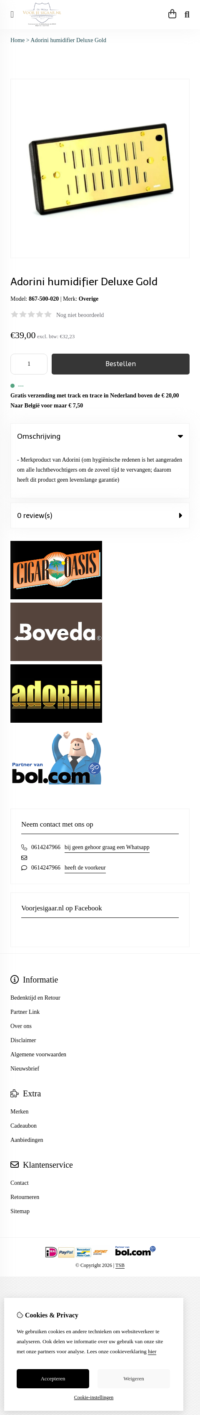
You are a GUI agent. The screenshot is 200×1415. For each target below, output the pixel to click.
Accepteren (52, 1378)
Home (17, 40)
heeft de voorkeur (85, 818)
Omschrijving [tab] (100, 436)
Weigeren (133, 1378)
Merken (19, 1062)
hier (152, 1351)
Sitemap (20, 1162)
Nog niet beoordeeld (80, 315)
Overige (88, 299)
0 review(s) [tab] (100, 466)
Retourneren (24, 1148)
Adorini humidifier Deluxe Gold (68, 40)
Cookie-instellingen (94, 1397)
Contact (19, 1134)
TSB (120, 1216)
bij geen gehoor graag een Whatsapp (107, 798)
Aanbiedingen (26, 1091)
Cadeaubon (23, 1076)
